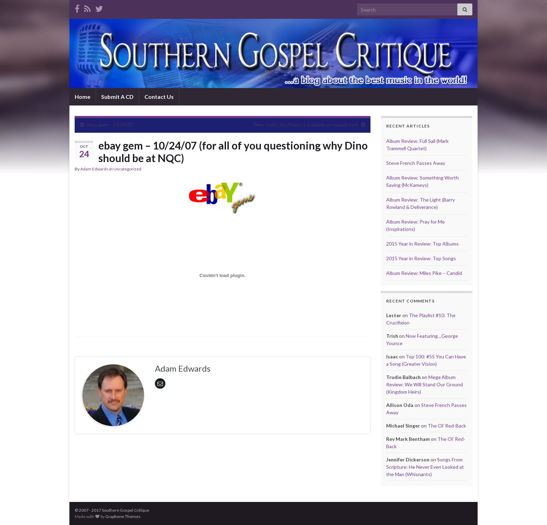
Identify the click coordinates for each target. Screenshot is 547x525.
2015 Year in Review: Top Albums (422, 244)
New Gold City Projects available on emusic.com (306, 124)
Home (82, 96)
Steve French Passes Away (415, 163)
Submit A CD (117, 96)
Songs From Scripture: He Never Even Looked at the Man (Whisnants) (425, 467)
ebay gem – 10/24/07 (110, 124)
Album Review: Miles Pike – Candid (424, 273)
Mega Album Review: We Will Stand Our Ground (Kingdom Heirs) (424, 384)
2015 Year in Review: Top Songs (421, 258)
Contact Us (159, 96)
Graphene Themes (123, 516)
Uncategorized (127, 169)
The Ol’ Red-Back (447, 426)
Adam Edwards (94, 169)
